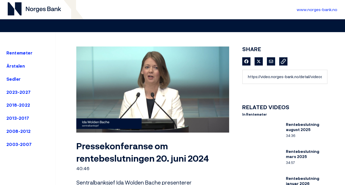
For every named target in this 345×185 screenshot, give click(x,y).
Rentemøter (19, 53)
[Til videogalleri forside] (34, 9)
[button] (283, 61)
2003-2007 (19, 144)
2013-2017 (17, 118)
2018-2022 (18, 105)
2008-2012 (18, 131)
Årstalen (15, 66)
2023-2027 (18, 92)
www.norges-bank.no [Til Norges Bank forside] (317, 9)
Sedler (13, 79)
